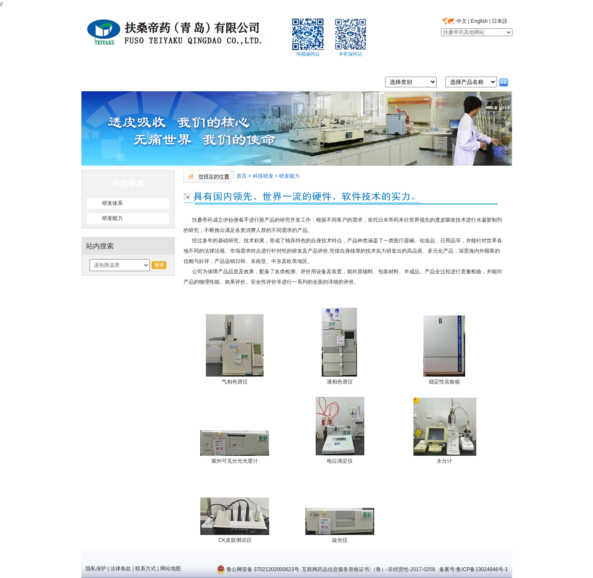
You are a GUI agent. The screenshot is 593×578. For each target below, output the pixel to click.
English (479, 21)
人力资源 (431, 66)
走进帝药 (162, 66)
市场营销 (377, 66)
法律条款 (120, 569)
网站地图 (170, 569)
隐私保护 (96, 569)
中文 (461, 21)
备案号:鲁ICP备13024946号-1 (473, 569)
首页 (108, 66)
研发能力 (289, 176)
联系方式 (145, 569)
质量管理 (215, 66)
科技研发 (324, 66)
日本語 (499, 21)
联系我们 (485, 66)
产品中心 (269, 66)
